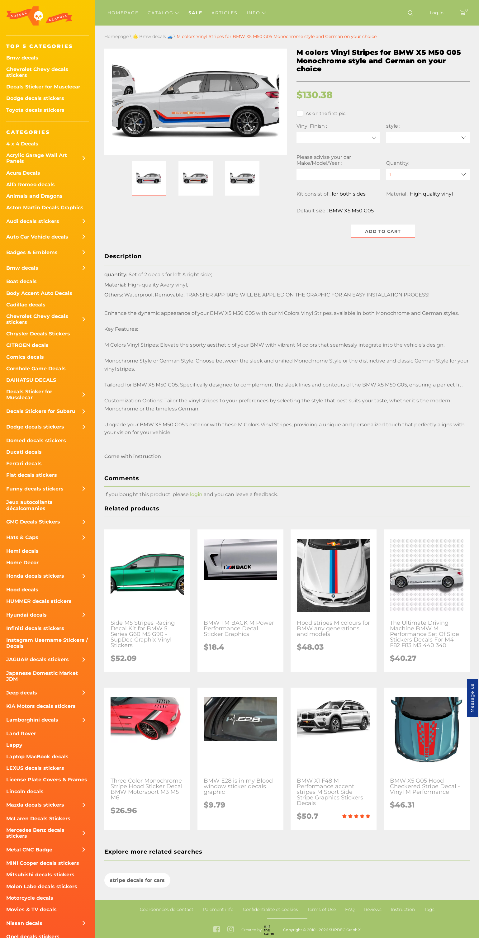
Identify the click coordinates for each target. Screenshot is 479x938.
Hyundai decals (26, 615)
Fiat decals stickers (31, 475)
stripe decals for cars (137, 880)
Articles (224, 13)
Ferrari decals (24, 464)
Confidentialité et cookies (270, 909)
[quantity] (428, 174)
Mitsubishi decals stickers (40, 875)
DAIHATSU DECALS (31, 380)
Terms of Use (321, 909)
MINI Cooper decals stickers (42, 863)
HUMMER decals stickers (39, 601)
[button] (149, 178)
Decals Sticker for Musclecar (43, 87)
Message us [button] (472, 698)
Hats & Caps (22, 537)
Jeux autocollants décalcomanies (29, 505)
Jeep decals (21, 693)
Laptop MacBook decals (37, 757)
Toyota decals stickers (35, 110)
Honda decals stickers (35, 576)
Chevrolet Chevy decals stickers (37, 72)
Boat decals (21, 281)
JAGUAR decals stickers (37, 659)
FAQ (350, 909)
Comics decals (25, 357)
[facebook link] (216, 930)
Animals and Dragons (34, 196)
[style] (428, 137)
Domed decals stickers (36, 440)
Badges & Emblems (32, 252)
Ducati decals (24, 452)
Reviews (373, 909)
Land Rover (21, 734)
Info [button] (256, 13)
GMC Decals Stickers (33, 522)
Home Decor (22, 563)
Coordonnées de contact (166, 909)
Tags (429, 909)
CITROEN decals (27, 345)
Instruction (403, 909)
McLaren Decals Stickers (38, 819)
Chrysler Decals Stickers (38, 334)
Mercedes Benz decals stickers (35, 833)
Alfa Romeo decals (30, 184)
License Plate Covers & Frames (46, 780)
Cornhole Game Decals (36, 369)
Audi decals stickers (32, 221)
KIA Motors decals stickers (41, 706)
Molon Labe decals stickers (41, 886)
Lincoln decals (25, 791)
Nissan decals (24, 923)
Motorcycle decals (29, 898)
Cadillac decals (25, 305)
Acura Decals (23, 173)
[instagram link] (230, 930)
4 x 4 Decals (22, 144)
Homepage (123, 13)
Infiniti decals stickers (35, 628)
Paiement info (218, 909)
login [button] (196, 495)
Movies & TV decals (31, 909)
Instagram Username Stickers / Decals (47, 643)
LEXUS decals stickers (35, 768)
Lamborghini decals (32, 720)
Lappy (14, 745)
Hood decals (22, 590)
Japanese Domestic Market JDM (42, 676)
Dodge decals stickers (35, 98)
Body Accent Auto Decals (39, 293)
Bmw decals (22, 58)
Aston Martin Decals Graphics (44, 208)
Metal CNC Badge (29, 850)
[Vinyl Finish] (338, 137)
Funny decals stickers (35, 489)
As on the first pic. (321, 113)
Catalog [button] (163, 13)
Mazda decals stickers (35, 805)
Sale (195, 13)
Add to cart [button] (383, 231)
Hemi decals (22, 551)
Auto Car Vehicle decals (37, 237)
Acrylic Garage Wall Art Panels (36, 158)
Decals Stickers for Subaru (40, 411)
